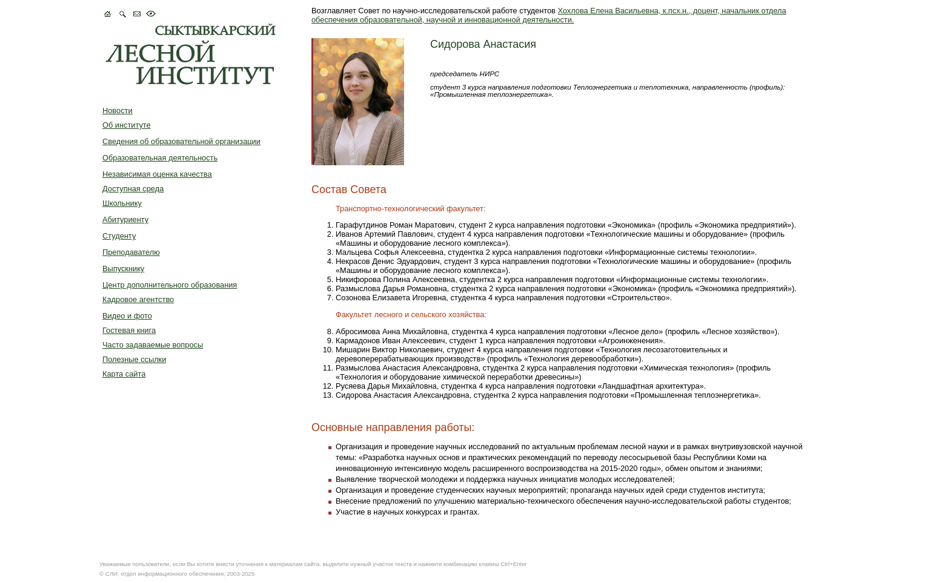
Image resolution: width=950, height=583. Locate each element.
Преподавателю (131, 252)
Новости (117, 110)
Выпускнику (123, 268)
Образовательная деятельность (160, 157)
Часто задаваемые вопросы (152, 344)
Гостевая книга (129, 330)
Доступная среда (133, 188)
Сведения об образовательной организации (181, 141)
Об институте (126, 125)
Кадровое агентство (138, 299)
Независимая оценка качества (157, 174)
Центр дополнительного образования (169, 284)
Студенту (119, 235)
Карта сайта (123, 373)
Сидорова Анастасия (483, 44)
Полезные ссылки (134, 359)
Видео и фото (127, 315)
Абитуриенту (125, 219)
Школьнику (122, 203)
